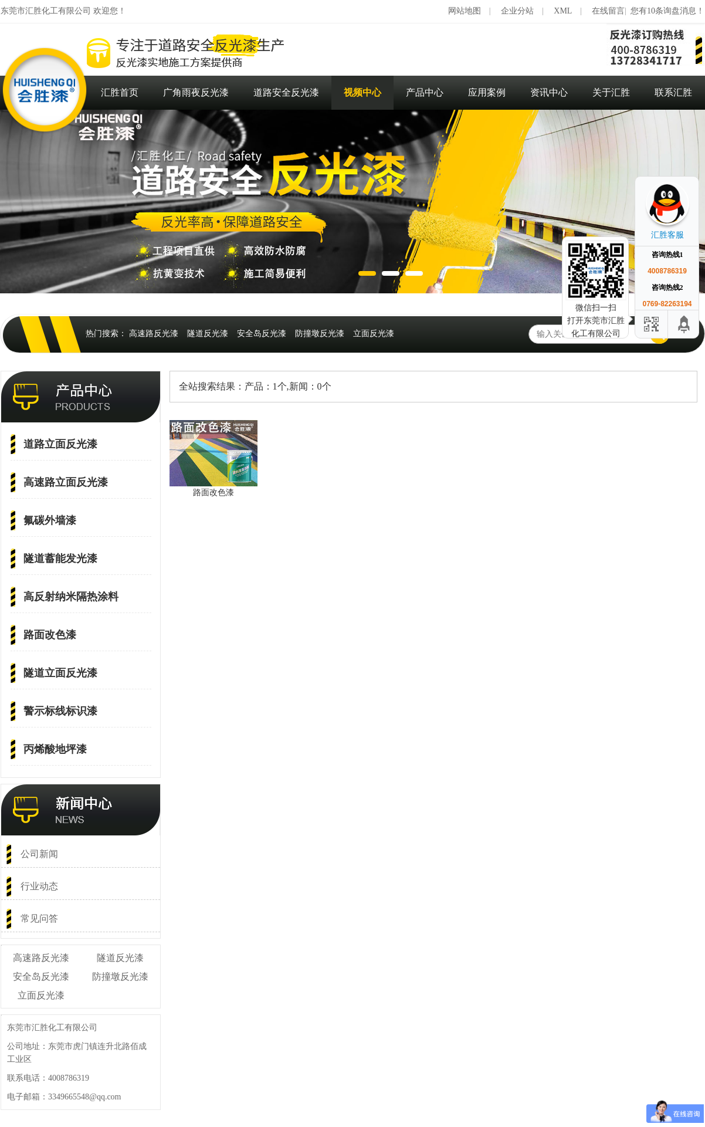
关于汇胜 (611, 92)
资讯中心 (549, 92)
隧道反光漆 (207, 333)
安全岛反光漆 (261, 333)
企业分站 (517, 10)
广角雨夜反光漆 (196, 92)
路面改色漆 (213, 492)
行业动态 (39, 886)
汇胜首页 (119, 92)
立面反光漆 (373, 333)
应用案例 (487, 92)
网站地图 (464, 10)
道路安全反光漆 (286, 92)
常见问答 (39, 918)
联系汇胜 (673, 92)
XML (563, 10)
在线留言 (608, 10)
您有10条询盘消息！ (667, 10)
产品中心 (424, 92)
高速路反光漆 (153, 333)
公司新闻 (39, 854)
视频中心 (362, 92)
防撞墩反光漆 (319, 333)
